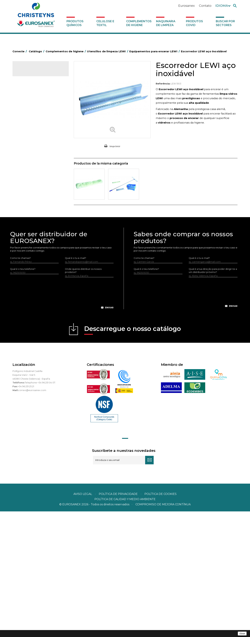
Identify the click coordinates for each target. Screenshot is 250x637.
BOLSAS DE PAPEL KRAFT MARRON (39, 121)
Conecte (20, 51)
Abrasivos (24, 94)
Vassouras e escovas (30, 153)
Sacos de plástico (29, 115)
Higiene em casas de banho (35, 169)
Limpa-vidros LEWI (32, 218)
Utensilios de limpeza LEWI (34, 212)
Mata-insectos (27, 175)
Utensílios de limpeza (31, 207)
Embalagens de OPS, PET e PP (36, 148)
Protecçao (25, 191)
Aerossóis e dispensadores (34, 99)
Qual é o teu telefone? (22, 394)
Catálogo (29, 71)
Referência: (163, 83)
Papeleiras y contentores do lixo (37, 137)
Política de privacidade (118, 619)
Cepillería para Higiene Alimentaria (39, 159)
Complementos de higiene (139, 23)
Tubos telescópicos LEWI (36, 235)
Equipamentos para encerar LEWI (41, 247)
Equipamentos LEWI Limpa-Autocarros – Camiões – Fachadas (39, 256)
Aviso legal (82, 619)
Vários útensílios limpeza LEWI (39, 241)
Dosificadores (27, 275)
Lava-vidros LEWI (31, 224)
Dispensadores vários (31, 280)
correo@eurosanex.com (32, 515)
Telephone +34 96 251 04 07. (40, 508)
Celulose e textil (105, 23)
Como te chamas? (20, 383)
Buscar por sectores (225, 23)
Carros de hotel (28, 126)
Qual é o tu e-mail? (75, 383)
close (242, 633)
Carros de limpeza (29, 132)
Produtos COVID (194, 23)
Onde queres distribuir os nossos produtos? (83, 396)
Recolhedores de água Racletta (37, 196)
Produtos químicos (75, 23)
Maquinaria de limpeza (165, 23)
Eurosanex (186, 6)
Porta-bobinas (27, 185)
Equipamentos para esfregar (35, 142)
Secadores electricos (31, 202)
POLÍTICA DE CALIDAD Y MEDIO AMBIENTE (125, 624)
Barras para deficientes (32, 110)
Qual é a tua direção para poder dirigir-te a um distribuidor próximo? (213, 396)
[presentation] (61, 421)
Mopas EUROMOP (29, 180)
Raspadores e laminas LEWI (37, 230)
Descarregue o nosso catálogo (132, 455)
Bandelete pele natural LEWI (38, 263)
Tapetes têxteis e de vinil (33, 164)
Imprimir (115, 146)
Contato (205, 6)
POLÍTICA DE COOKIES (160, 619)
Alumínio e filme (28, 105)
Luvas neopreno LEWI (34, 269)
